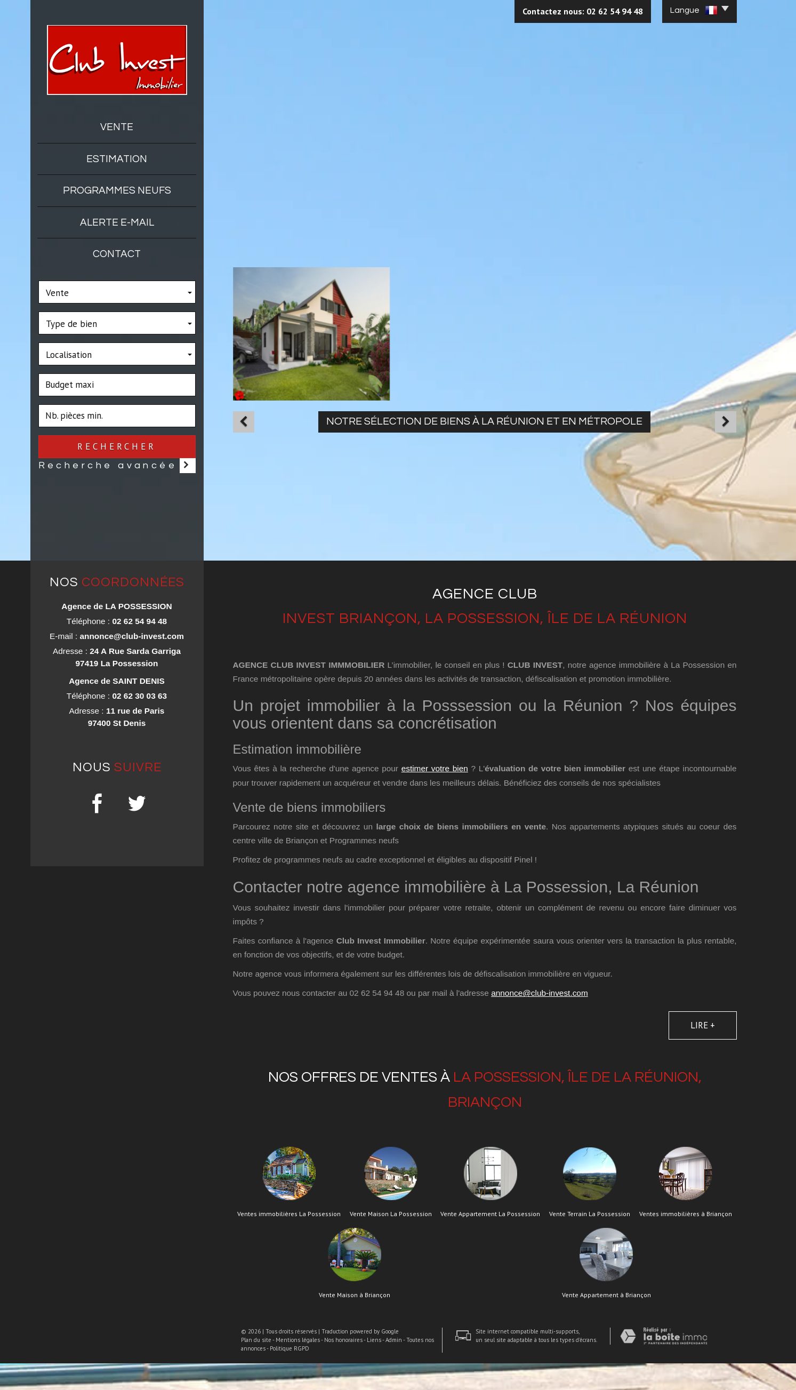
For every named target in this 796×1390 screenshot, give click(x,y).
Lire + (702, 1051)
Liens (374, 1366)
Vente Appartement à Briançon (606, 1322)
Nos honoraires (343, 1366)
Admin (393, 1366)
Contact (117, 254)
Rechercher (116, 446)
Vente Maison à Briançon (354, 1322)
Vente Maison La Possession (391, 1240)
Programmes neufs (117, 190)
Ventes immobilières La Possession (289, 1240)
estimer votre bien (434, 795)
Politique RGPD (289, 1375)
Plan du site (256, 1366)
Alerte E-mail (117, 222)
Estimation (116, 159)
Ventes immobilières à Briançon (685, 1240)
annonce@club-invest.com (131, 662)
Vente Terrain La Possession (589, 1240)
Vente (116, 127)
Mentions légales (298, 1366)
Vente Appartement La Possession (490, 1240)
